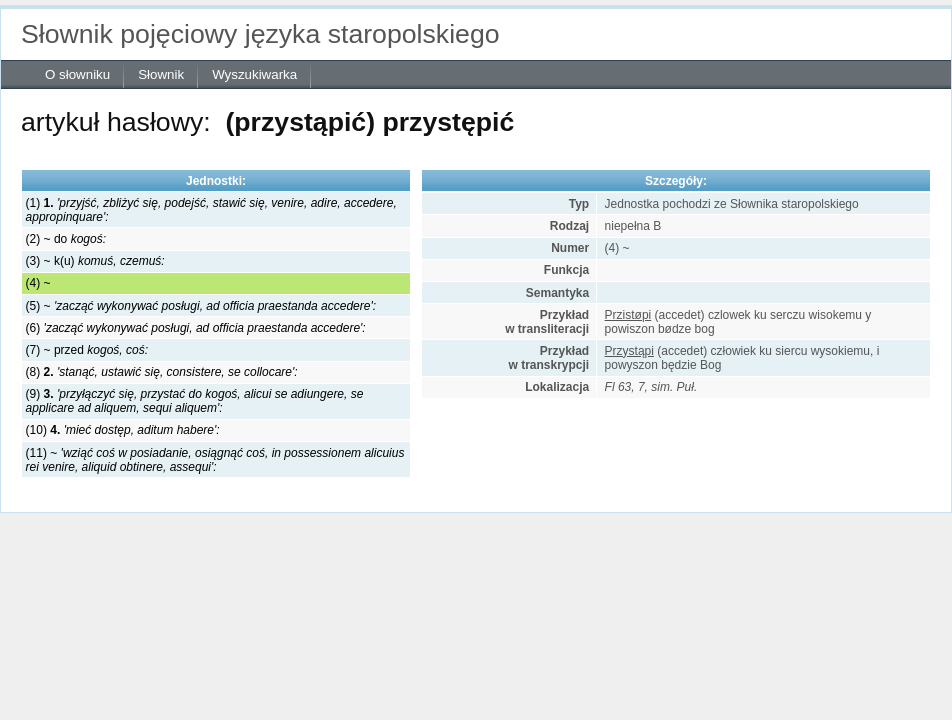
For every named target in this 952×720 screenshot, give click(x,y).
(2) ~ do (66, 239)
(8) (162, 372)
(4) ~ (38, 283)
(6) (196, 328)
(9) (195, 401)
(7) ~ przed (87, 350)
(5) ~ (201, 306)
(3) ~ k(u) (95, 261)
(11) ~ (215, 460)
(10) (123, 430)
